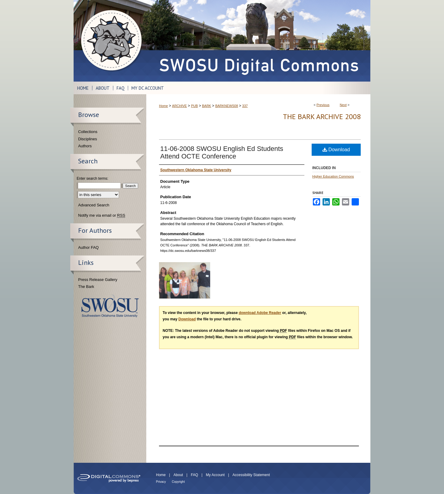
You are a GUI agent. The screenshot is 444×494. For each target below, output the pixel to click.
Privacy (161, 481)
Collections (88, 131)
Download (336, 149)
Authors (85, 146)
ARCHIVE (179, 106)
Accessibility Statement (251, 475)
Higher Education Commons (333, 176)
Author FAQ (88, 247)
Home (163, 106)
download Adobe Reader (260, 313)
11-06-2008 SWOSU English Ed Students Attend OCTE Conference (221, 152)
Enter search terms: (92, 178)
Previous (323, 105)
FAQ (194, 475)
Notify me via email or (101, 215)
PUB (194, 106)
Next (343, 105)
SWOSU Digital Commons (258, 41)
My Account (215, 475)
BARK (206, 106)
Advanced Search (93, 205)
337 (245, 106)
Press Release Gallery (97, 279)
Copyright (178, 481)
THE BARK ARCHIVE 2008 (322, 116)
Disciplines (87, 139)
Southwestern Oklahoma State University (110, 306)
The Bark (86, 286)
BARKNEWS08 (226, 106)
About (178, 475)
